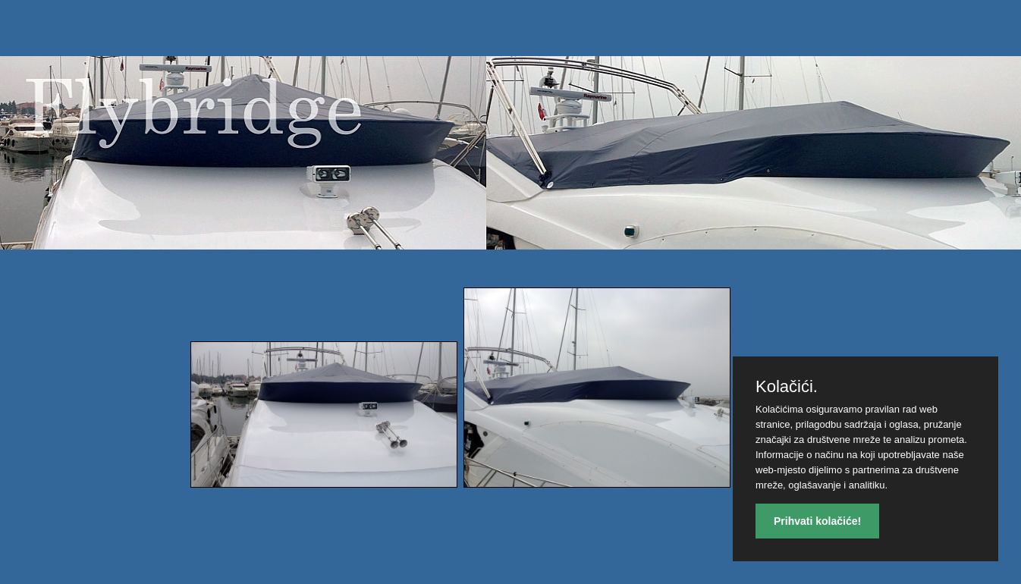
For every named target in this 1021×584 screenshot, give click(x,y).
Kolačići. (787, 386)
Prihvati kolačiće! (817, 521)
